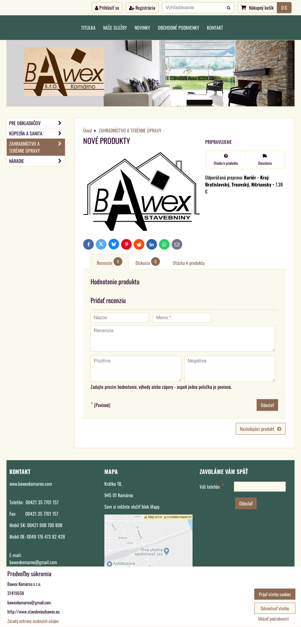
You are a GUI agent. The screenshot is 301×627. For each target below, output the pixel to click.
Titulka (88, 27)
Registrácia (142, 7)
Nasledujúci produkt (260, 428)
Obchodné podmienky (178, 27)
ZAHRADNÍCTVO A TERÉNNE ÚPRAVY (37, 147)
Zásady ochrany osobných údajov (33, 621)
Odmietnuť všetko (275, 608)
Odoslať (267, 405)
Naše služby (115, 27)
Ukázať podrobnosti (273, 618)
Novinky (142, 27)
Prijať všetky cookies (275, 594)
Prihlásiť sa (107, 7)
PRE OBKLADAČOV (37, 123)
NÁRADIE (37, 161)
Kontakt (215, 27)
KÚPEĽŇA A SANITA (37, 133)
